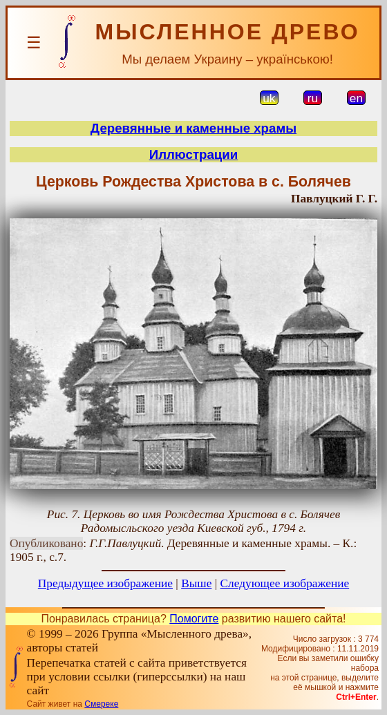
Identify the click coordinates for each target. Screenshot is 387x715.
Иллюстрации (193, 154)
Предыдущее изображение (105, 583)
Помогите (193, 619)
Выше (196, 583)
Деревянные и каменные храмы (193, 128)
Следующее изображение (285, 583)
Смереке (101, 704)
